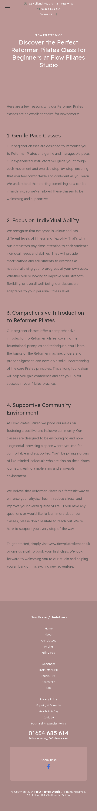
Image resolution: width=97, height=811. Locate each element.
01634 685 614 (49, 733)
